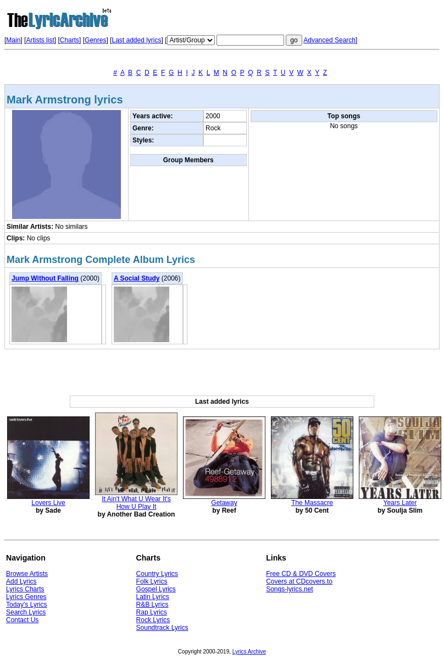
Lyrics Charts (25, 589)
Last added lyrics (136, 40)
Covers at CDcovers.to (299, 581)
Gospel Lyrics (156, 589)
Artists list (40, 40)
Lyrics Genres (26, 597)
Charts (69, 40)
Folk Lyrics (152, 581)
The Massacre (312, 503)
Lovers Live (48, 503)
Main (13, 40)
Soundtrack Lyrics (162, 627)
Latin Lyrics (152, 597)
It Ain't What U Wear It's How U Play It (136, 502)
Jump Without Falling (45, 278)
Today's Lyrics (26, 604)
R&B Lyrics (152, 604)
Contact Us (22, 620)
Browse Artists (27, 574)
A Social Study (137, 278)
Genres (95, 40)
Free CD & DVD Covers (301, 574)
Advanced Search (329, 40)
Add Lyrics (21, 581)
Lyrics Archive (249, 652)
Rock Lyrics (153, 620)
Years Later (400, 503)
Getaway (224, 503)
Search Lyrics (26, 612)
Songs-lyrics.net (289, 589)
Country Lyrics (157, 574)
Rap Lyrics (151, 612)
